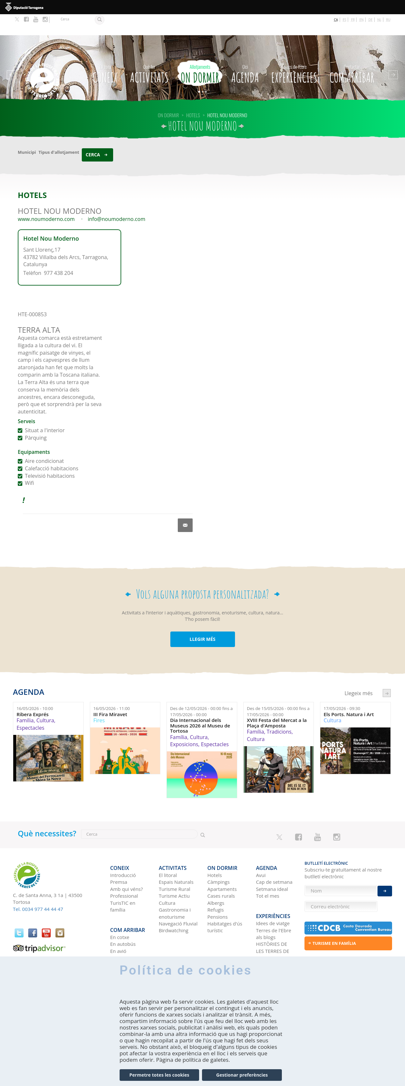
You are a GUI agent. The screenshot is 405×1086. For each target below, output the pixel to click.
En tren (118, 926)
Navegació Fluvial (178, 897)
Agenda (245, 51)
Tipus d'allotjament (58, 131)
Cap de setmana (274, 855)
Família (25, 699)
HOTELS (193, 94)
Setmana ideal (272, 862)
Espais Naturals (176, 855)
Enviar (385, 885)
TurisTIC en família (122, 879)
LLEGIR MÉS (202, 618)
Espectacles (30, 706)
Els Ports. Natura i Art (349, 693)
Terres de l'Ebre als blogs (273, 901)
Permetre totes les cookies (159, 1075)
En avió (118, 918)
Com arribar (351, 51)
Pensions (218, 890)
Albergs (216, 876)
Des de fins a (201, 690)
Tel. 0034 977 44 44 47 (38, 888)
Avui (261, 848)
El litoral (168, 848)
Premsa (118, 855)
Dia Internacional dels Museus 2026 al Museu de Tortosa (200, 704)
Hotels (215, 848)
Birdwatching (173, 904)
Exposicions (184, 723)
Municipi (27, 131)
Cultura (45, 699)
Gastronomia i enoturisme (175, 886)
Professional (124, 869)
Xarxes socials (271, 932)
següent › (387, 672)
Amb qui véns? (126, 862)
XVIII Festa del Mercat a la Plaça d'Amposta (277, 701)
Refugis (216, 883)
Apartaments (222, 862)
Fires (99, 699)
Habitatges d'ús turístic (225, 900)
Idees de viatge (273, 891)
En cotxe (119, 905)
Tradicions (279, 710)
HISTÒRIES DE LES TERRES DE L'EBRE (272, 919)
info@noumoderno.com (116, 198)
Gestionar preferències (242, 1075)
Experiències (294, 51)
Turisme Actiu (174, 869)
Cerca (93, 133)
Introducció (123, 848)
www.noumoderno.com (46, 198)
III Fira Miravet (110, 693)
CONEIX (105, 51)
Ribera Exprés (32, 693)
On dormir (200, 51)
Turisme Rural (174, 862)
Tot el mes (267, 869)
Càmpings (219, 855)
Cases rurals (221, 869)
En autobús (123, 912)
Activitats (149, 51)
